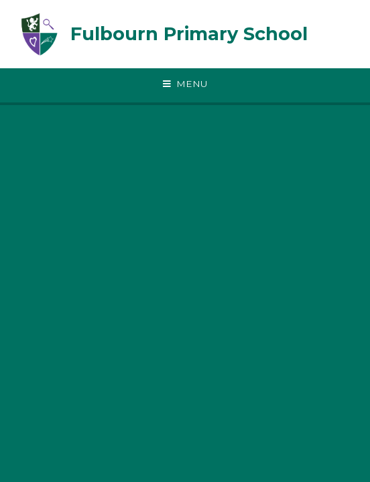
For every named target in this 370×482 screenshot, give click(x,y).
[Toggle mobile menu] (185, 84)
